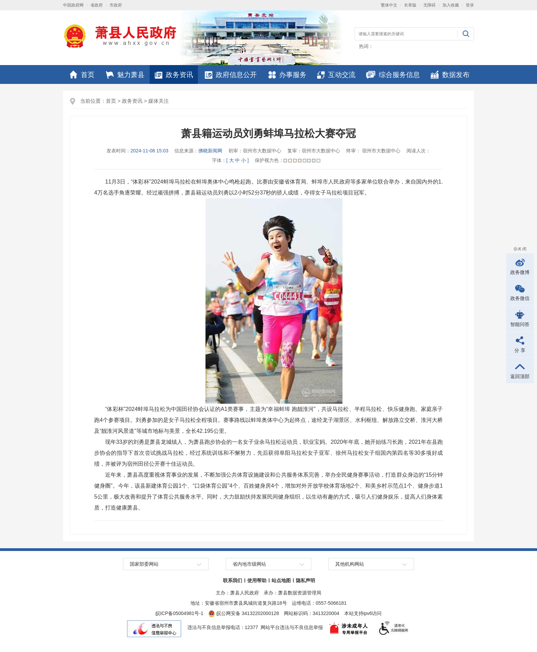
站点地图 (281, 580)
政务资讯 (174, 75)
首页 (82, 75)
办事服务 (287, 75)
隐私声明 (305, 580)
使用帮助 (256, 580)
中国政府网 (73, 5)
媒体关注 (158, 101)
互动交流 (336, 75)
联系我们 (232, 580)
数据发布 (450, 75)
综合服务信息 (393, 75)
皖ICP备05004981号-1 (179, 613)
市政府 (116, 5)
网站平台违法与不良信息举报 (292, 627)
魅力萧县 (125, 75)
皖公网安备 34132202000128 (243, 613)
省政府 (96, 5)
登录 (470, 5)
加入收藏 (450, 5)
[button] (410, 5)
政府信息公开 (231, 75)
